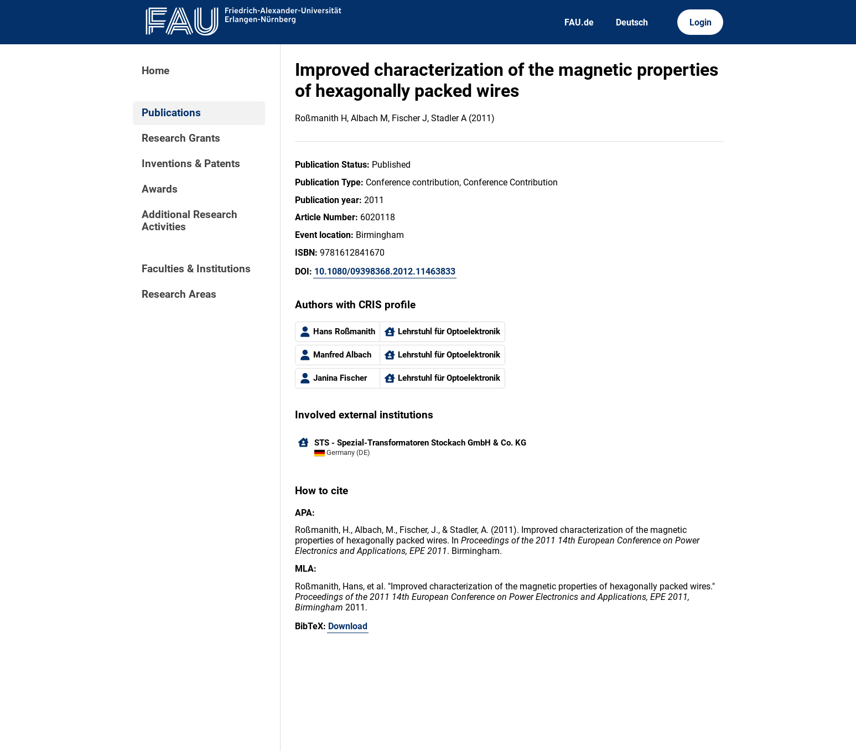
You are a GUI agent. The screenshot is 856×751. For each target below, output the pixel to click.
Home (155, 71)
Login (700, 22)
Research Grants (181, 138)
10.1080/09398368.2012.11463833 (384, 271)
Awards (160, 189)
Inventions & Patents (191, 164)
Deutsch (632, 22)
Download (347, 626)
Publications (171, 113)
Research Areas (179, 294)
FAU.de (579, 22)
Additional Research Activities (189, 221)
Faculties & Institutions (196, 269)
